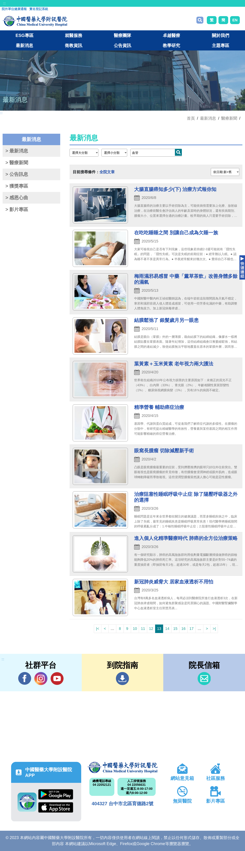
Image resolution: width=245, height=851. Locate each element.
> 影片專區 (16, 209)
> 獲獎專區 (16, 186)
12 (151, 628)
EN (235, 20)
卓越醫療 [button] (171, 35)
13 (159, 628)
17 (191, 628)
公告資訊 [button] (122, 45)
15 (175, 628)
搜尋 (199, 20)
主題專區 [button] (220, 45)
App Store (55, 807)
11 (143, 628)
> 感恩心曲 (16, 197)
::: (4, 3)
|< (97, 628)
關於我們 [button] (220, 35)
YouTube (57, 678)
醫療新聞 (229, 118)
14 (167, 628)
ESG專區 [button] (24, 35)
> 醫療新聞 (16, 162)
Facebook (24, 678)
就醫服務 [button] (73, 35)
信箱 (204, 678)
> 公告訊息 (16, 174)
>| (214, 628)
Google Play (55, 794)
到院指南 (122, 678)
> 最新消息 (16, 150)
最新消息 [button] (24, 45)
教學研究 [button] (171, 45)
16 (183, 628)
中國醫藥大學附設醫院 (122, 767)
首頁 (191, 118)
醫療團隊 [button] (122, 35)
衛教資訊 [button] (73, 45)
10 (135, 628)
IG (40, 678)
